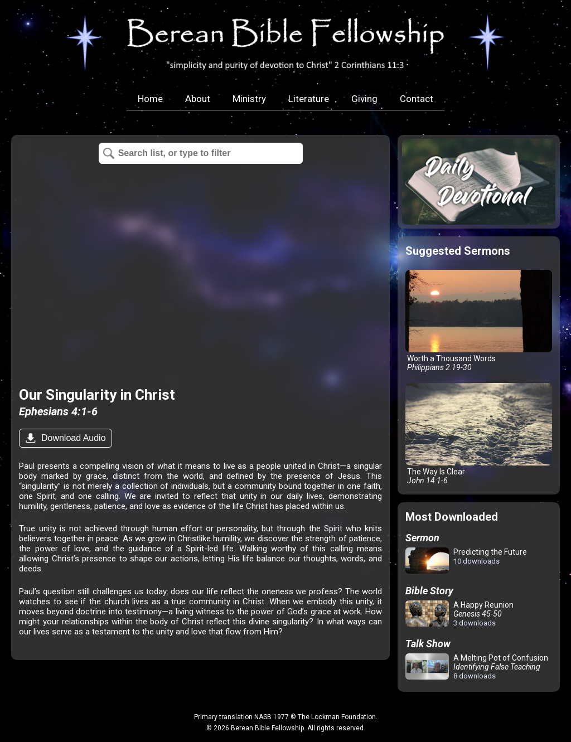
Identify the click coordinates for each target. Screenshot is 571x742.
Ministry (249, 98)
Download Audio (71, 438)
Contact (416, 98)
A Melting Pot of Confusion (476, 666)
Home (150, 98)
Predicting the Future (466, 561)
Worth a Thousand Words (478, 321)
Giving (364, 98)
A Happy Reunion (459, 613)
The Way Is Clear (478, 434)
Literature (308, 98)
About (197, 98)
